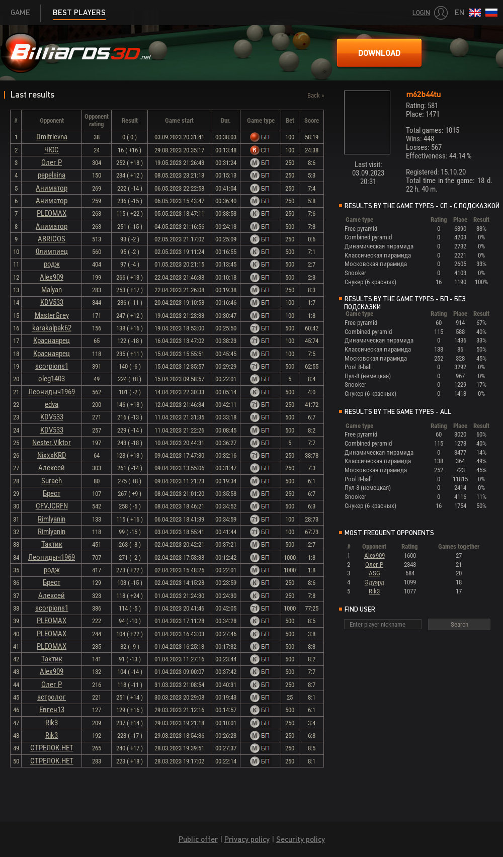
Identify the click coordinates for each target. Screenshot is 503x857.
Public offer (198, 839)
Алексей (51, 467)
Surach (51, 480)
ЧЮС (51, 149)
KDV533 (51, 302)
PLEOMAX (51, 213)
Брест (51, 493)
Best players (79, 12)
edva (51, 404)
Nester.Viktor (51, 442)
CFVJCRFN (52, 505)
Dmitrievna (51, 136)
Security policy (300, 839)
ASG (374, 573)
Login (421, 13)
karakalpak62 (51, 327)
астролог (51, 697)
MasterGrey (52, 315)
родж (52, 264)
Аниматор (51, 188)
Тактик (51, 544)
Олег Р (51, 162)
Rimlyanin (51, 519)
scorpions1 (51, 366)
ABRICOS (51, 238)
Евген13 (51, 709)
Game (20, 12)
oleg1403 (51, 378)
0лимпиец (52, 251)
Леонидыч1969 (51, 391)
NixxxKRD (51, 455)
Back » (315, 95)
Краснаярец (51, 340)
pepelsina (51, 175)
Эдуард (374, 582)
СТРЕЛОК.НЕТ (51, 747)
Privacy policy (247, 839)
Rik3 (51, 722)
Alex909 (51, 277)
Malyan (51, 289)
